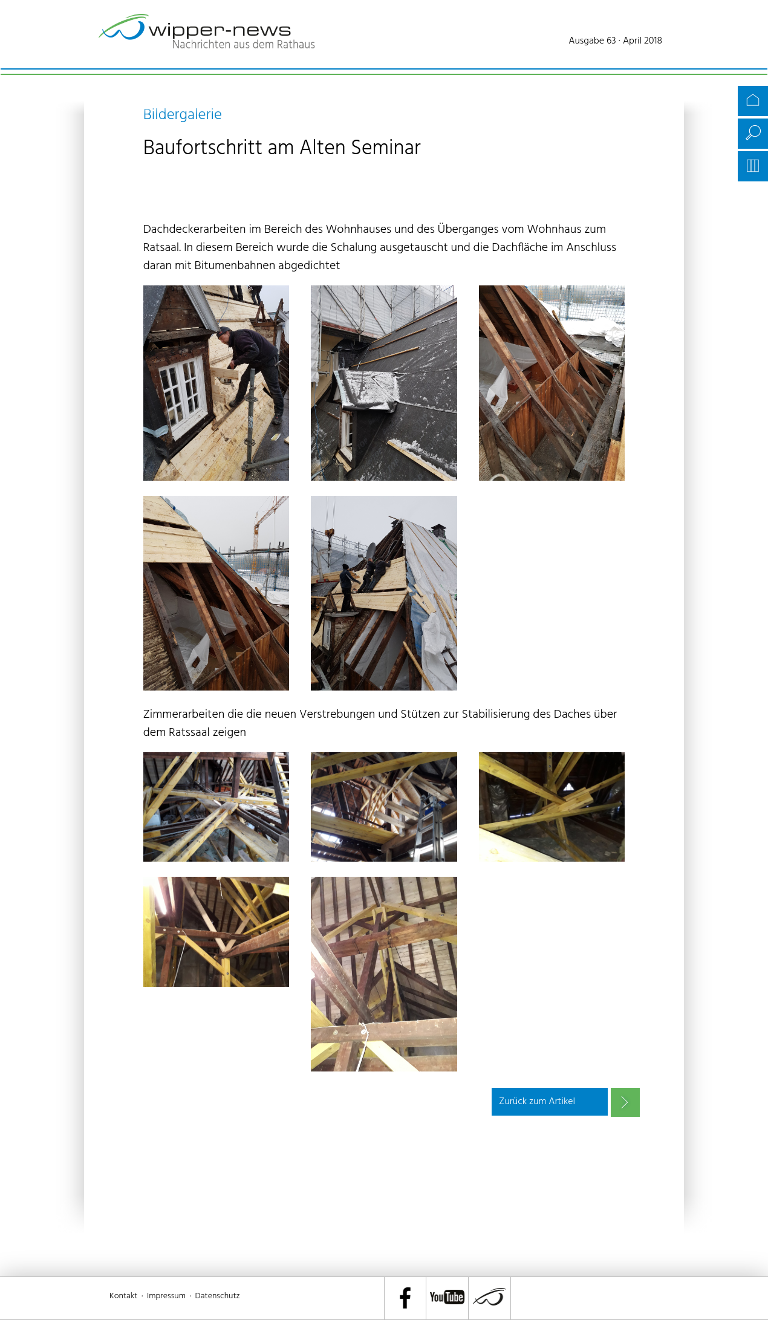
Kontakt (123, 1296)
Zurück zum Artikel (537, 1102)
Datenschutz (217, 1296)
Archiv (753, 166)
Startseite (753, 101)
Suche (753, 134)
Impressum (166, 1296)
